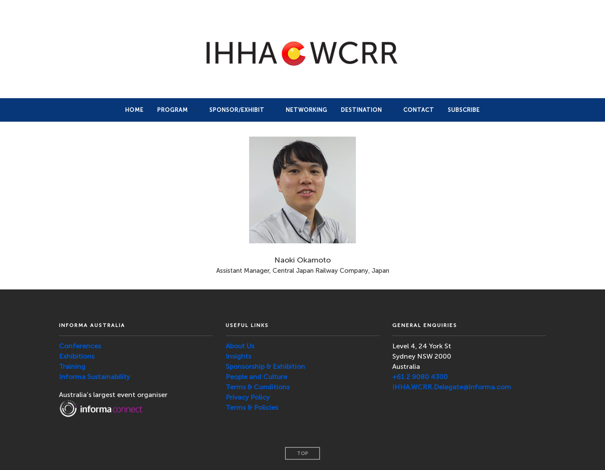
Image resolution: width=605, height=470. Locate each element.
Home (134, 110)
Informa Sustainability (94, 377)
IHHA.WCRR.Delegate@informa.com (451, 387)
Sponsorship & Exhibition (265, 366)
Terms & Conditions (258, 387)
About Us (240, 346)
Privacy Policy (248, 397)
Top (302, 453)
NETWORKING (306, 110)
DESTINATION (361, 110)
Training (72, 366)
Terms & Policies (252, 407)
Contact (418, 110)
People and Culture (256, 377)
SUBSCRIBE (464, 110)
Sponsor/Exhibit (236, 110)
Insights (238, 356)
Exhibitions (76, 356)
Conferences (80, 346)
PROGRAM (172, 110)
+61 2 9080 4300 (420, 377)
